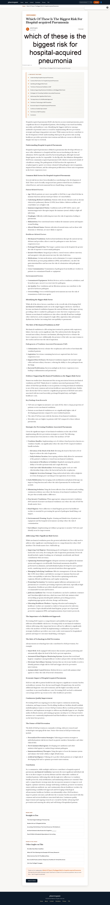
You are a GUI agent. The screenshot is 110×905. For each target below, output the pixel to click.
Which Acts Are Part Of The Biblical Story (38, 856)
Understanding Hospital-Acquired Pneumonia (41, 77)
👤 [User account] (101, 2)
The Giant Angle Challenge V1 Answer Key (38, 819)
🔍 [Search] (91, 2)
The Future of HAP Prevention (37, 111)
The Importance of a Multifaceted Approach (41, 99)
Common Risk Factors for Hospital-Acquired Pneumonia (44, 80)
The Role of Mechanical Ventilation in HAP (40, 87)
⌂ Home (96, 2)
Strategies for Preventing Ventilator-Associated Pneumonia (45, 93)
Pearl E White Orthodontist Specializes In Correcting (41, 834)
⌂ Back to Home (32, 880)
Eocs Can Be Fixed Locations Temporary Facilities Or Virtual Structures (46, 859)
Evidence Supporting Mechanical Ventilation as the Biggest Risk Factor (47, 90)
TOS (48, 2)
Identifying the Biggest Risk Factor (38, 84)
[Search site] (86, 2)
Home (22, 2)
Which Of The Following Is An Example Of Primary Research (43, 852)
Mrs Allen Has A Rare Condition (35, 849)
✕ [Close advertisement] (107, 7)
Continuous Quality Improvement (38, 108)
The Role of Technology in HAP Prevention (40, 102)
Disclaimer (37, 2)
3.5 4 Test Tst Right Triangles (34, 863)
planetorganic (13, 2)
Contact (32, 2)
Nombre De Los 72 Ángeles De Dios (36, 823)
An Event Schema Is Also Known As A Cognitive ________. (41, 830)
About (26, 2)
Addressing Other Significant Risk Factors (40, 96)
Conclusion (33, 115)
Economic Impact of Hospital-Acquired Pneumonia (43, 105)
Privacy (44, 2)
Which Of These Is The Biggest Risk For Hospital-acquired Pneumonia (62, 870)
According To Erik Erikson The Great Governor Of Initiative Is (43, 827)
